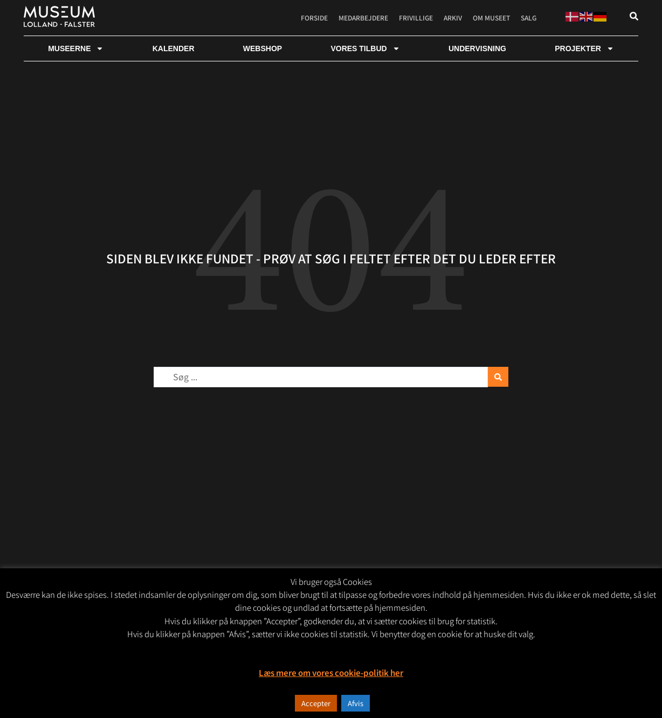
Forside (314, 17)
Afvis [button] (355, 703)
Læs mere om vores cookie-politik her (331, 672)
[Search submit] (498, 377)
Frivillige (416, 17)
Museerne (76, 48)
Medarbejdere (363, 17)
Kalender (174, 48)
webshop (262, 48)
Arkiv (453, 17)
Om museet (491, 17)
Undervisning (477, 48)
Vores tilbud (364, 48)
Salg (528, 17)
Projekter (584, 48)
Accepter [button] (315, 703)
